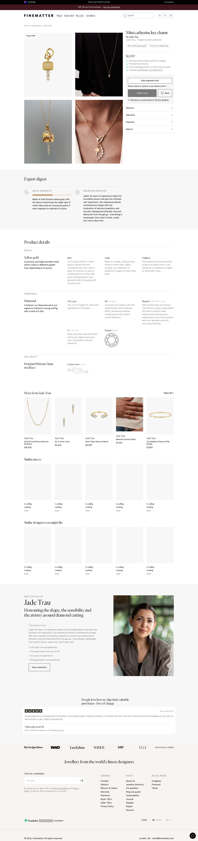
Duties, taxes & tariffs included (99, 2)
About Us (130, 781)
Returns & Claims (109, 788)
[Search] (138, 15)
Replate (130, 803)
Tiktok (155, 788)
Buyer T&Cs (106, 799)
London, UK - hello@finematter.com (156, 838)
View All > (169, 393)
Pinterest (156, 784)
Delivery (104, 784)
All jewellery (36, 26)
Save (165, 93)
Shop (59, 16)
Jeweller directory (135, 784)
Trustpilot (60, 730)
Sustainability (132, 795)
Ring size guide (133, 792)
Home (26, 26)
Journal (129, 799)
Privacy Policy (107, 806)
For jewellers (169, 2)
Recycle (80, 16)
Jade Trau (47, 26)
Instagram (156, 781)
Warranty (105, 792)
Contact (104, 781)
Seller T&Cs (106, 803)
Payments (105, 795)
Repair (129, 806)
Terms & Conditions (60, 788)
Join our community (111, 7)
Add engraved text (150, 80)
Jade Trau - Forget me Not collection (144, 40)
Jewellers (90, 16)
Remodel (69, 16)
